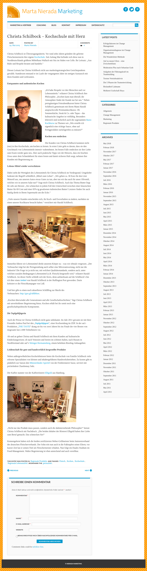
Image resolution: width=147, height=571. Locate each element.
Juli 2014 (107, 249)
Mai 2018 (107, 143)
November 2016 (109, 172)
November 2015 (109, 196)
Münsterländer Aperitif (40, 363)
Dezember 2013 (109, 278)
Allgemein (107, 111)
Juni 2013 (107, 298)
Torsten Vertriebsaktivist (113, 78)
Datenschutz (98, 25)
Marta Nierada (30, 45)
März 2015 (107, 225)
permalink (47, 463)
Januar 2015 (108, 229)
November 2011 (109, 367)
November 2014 (109, 237)
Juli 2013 (107, 294)
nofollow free (38, 547)
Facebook (125, 9)
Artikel (23, 280)
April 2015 (107, 221)
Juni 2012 (107, 339)
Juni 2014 (107, 253)
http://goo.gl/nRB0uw (29, 293)
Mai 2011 (107, 388)
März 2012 (107, 351)
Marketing (107, 119)
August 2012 (108, 331)
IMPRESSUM (81, 25)
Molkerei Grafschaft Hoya (113, 90)
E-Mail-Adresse (23, 524)
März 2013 (107, 306)
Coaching (41, 25)
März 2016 (107, 184)
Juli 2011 (107, 384)
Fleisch (62, 461)
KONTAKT (66, 25)
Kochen (70, 461)
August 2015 (108, 204)
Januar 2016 (108, 192)
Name (19, 518)
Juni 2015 (107, 212)
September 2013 (109, 286)
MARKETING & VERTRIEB (20, 25)
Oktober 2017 (108, 155)
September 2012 (109, 327)
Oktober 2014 (108, 241)
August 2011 (108, 380)
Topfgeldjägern (42, 323)
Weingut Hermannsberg (39, 343)
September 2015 (109, 200)
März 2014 (107, 266)
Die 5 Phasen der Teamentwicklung (117, 82)
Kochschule (39, 57)
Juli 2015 (107, 208)
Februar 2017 (108, 164)
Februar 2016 (108, 188)
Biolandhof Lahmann (111, 87)
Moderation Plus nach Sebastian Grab (118, 68)
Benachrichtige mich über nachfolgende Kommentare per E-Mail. (47, 536)
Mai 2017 (107, 160)
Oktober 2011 (108, 371)
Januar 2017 (108, 168)
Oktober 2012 (108, 323)
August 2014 (108, 245)
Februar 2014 (108, 270)
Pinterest (137, 9)
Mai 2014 (107, 257)
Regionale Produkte (39, 461)
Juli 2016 (107, 180)
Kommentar (22, 495)
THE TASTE (24, 326)
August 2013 (108, 290)
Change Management (111, 115)
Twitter (131, 9)
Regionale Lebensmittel (18, 463)
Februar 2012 (108, 355)
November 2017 (109, 151)
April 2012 (107, 347)
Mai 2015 (107, 217)
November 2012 (109, 318)
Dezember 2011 (109, 363)
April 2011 (107, 392)
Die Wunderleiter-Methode (114, 57)
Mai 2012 (107, 343)
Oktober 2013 (108, 282)
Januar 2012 (108, 359)
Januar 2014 (108, 274)
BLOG (54, 25)
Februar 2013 (108, 310)
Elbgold (48, 373)
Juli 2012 (107, 335)
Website (19, 530)
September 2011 (109, 376)
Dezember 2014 (109, 233)
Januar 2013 (108, 314)
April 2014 (107, 261)
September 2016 (109, 176)
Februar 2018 (108, 147)
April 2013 (107, 302)
